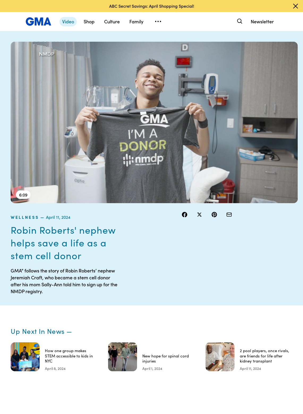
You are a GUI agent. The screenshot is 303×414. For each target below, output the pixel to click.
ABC (223, 314)
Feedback (196, 348)
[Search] (239, 21)
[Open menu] (158, 21)
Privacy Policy (167, 314)
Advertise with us (167, 370)
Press (192, 338)
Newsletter (262, 21)
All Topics (227, 333)
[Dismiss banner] (295, 6)
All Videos (228, 324)
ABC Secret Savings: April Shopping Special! (151, 6)
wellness (194, 45)
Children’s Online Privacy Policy (167, 352)
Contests (163, 295)
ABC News (228, 305)
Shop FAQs (229, 295)
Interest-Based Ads (196, 312)
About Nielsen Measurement (199, 327)
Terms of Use (166, 305)
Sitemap (258, 295)
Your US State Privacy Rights (199, 298)
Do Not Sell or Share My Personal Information (167, 331)
